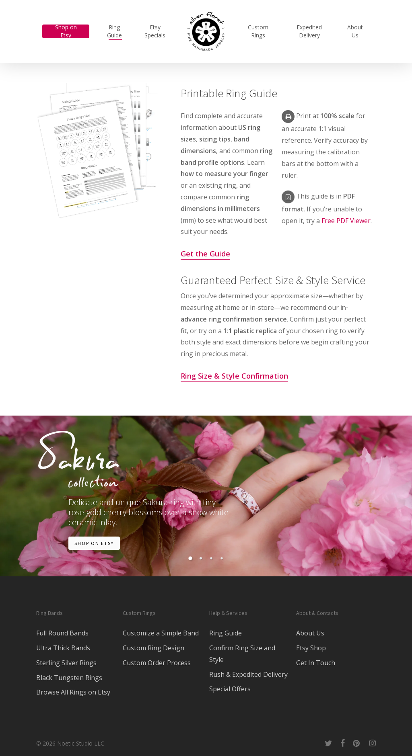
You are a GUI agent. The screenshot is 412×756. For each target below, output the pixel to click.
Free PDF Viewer (346, 220)
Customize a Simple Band (161, 633)
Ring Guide (225, 633)
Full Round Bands (62, 633)
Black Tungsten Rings (69, 677)
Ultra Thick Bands (63, 647)
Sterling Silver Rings (66, 662)
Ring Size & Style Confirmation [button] (234, 376)
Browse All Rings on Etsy (73, 692)
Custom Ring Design (153, 647)
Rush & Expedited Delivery (248, 674)
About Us (310, 633)
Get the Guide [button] (205, 253)
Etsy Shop (311, 647)
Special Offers (230, 688)
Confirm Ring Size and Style (242, 653)
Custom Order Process (157, 662)
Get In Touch (315, 662)
